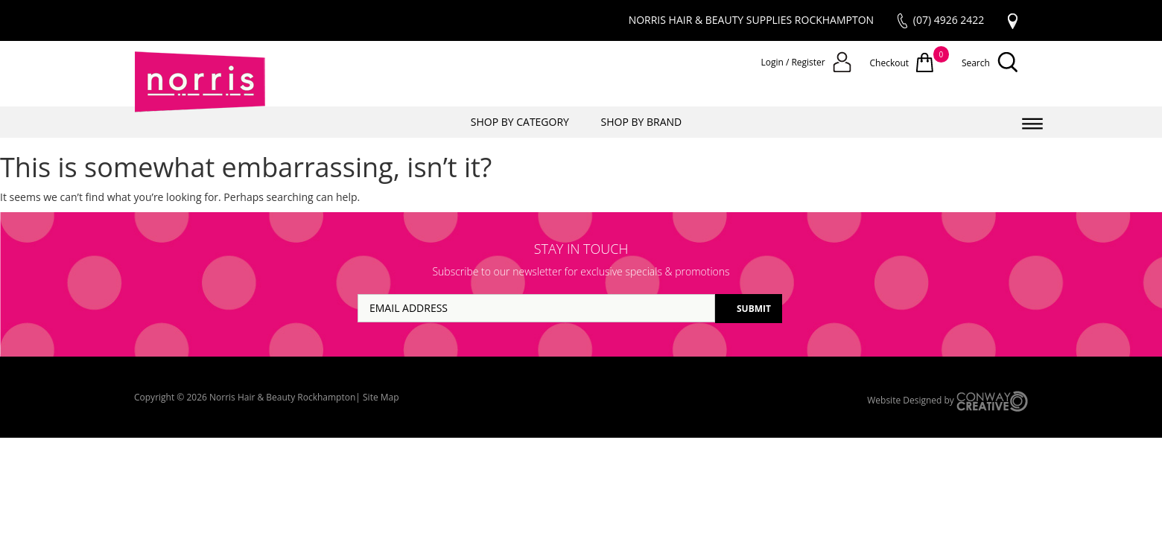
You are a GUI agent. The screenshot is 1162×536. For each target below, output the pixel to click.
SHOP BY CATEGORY (520, 122)
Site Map (381, 397)
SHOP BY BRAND (641, 122)
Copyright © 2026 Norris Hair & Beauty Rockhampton (244, 397)
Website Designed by (947, 401)
